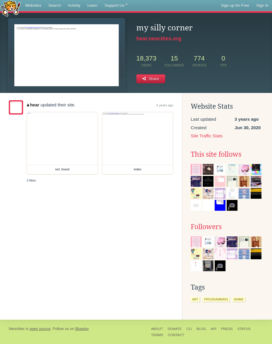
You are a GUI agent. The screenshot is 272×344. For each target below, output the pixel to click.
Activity (74, 5)
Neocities (17, 328)
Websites (33, 5)
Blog (201, 329)
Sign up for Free (235, 5)
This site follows (216, 154)
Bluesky (82, 328)
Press (227, 329)
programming (216, 299)
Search (54, 5)
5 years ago (164, 105)
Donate (175, 329)
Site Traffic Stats (207, 135)
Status (244, 329)
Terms (157, 335)
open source (40, 328)
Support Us (116, 5)
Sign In (262, 5)
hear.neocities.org (158, 39)
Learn (92, 5)
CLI (189, 329)
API (213, 329)
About (157, 329)
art (195, 299)
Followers (206, 227)
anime (239, 299)
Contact (176, 335)
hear (33, 104)
